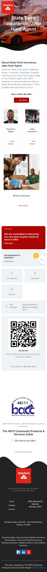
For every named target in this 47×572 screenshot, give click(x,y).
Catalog (12, 505)
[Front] (8, 7)
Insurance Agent (10, 130)
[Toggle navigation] (43, 7)
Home (11, 501)
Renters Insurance (21, 196)
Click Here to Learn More (23, 441)
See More (21, 100)
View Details (10, 142)
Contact (12, 509)
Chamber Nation (38, 568)
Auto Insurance (32, 130)
